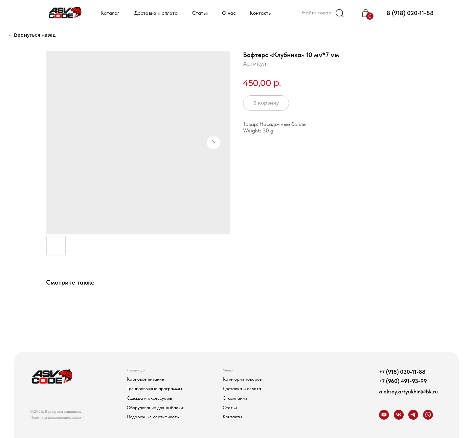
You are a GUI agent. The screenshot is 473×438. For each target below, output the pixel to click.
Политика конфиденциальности (56, 417)
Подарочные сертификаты (153, 417)
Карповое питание (145, 379)
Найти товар (316, 13)
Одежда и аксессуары (149, 398)
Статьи (230, 407)
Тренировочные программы (154, 388)
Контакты (232, 417)
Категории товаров (242, 379)
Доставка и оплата (242, 388)
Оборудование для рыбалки (155, 407)
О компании (235, 398)
